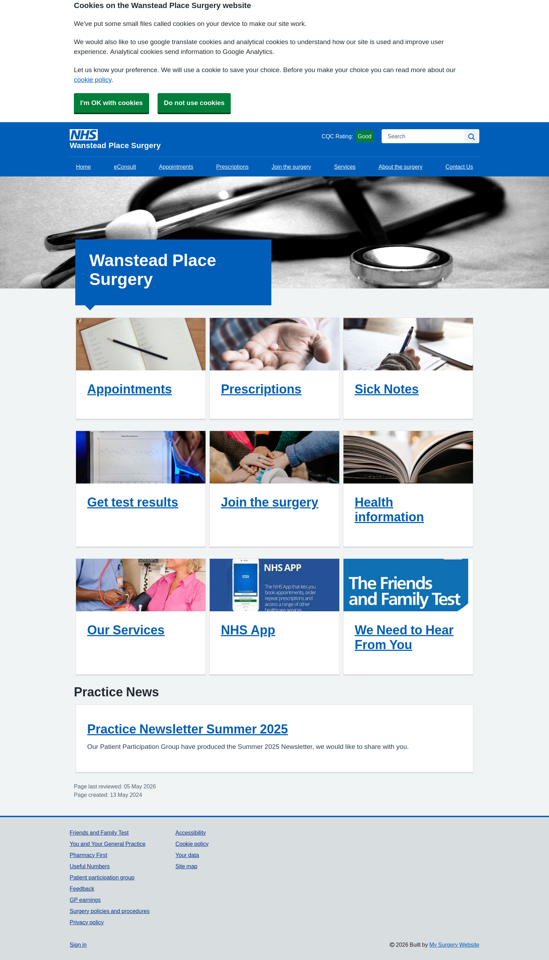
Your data (187, 855)
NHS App (248, 630)
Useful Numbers (90, 866)
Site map (186, 866)
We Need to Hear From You (404, 637)
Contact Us (459, 166)
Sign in (78, 944)
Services (344, 166)
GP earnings (85, 900)
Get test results (132, 502)
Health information (389, 509)
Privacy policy (87, 922)
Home (83, 166)
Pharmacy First (88, 855)
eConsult (125, 166)
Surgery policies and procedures (110, 911)
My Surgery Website (454, 944)
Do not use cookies (194, 102)
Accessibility (190, 832)
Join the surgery (291, 166)
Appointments (176, 166)
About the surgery (400, 166)
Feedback (82, 888)
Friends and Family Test (99, 832)
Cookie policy (192, 844)
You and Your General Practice (108, 844)
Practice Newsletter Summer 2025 (187, 729)
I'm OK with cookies (111, 102)
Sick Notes (387, 389)
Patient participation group (102, 877)
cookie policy (92, 79)
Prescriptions (232, 166)
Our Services (126, 630)
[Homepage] (194, 139)
